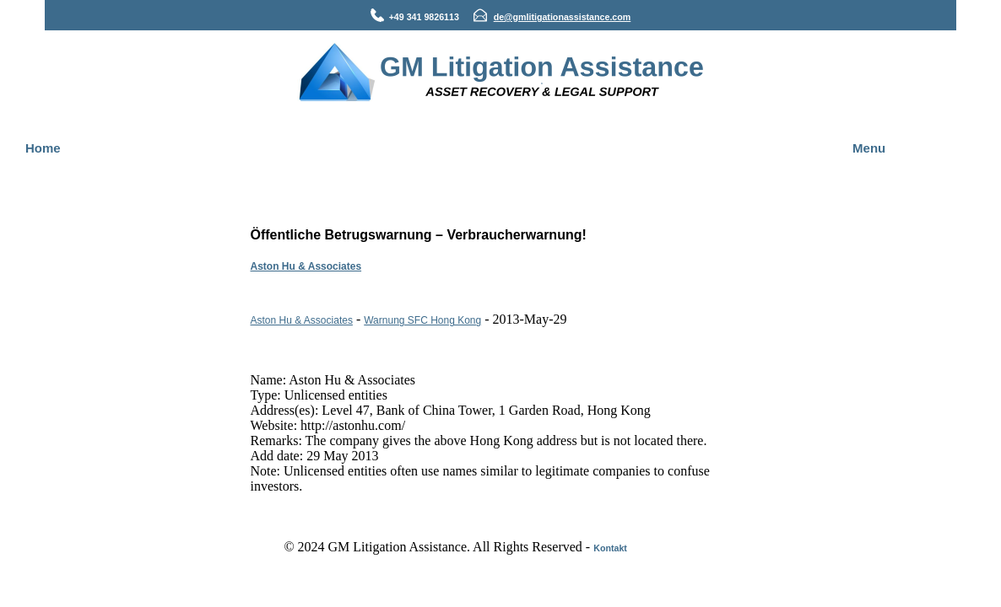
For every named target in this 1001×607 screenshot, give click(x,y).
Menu (868, 148)
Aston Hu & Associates (306, 266)
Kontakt (610, 548)
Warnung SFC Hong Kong (422, 320)
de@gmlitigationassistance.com (562, 17)
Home (43, 148)
